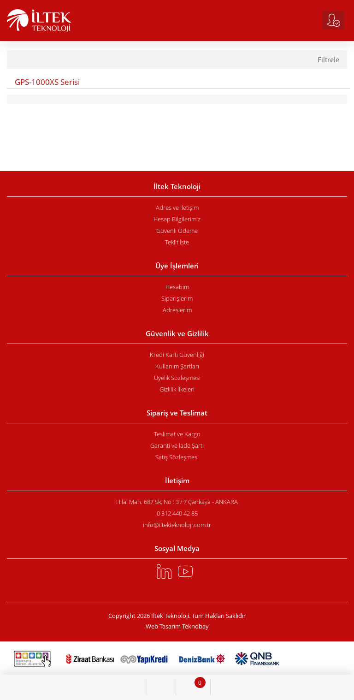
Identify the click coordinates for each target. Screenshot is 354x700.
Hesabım (177, 287)
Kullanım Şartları (177, 366)
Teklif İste (177, 242)
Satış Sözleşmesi (177, 457)
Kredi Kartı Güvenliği (177, 354)
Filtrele (328, 59)
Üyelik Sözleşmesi (177, 378)
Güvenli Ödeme (177, 230)
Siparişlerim (177, 298)
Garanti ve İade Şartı (177, 445)
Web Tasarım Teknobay (177, 626)
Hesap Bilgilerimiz (177, 219)
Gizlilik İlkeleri (177, 389)
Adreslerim (177, 310)
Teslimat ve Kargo (177, 434)
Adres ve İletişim (177, 207)
